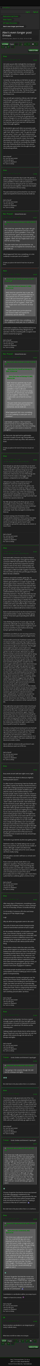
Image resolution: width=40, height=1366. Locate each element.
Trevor (6, 1057)
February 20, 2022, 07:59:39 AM (11, 551)
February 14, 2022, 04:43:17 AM (11, 459)
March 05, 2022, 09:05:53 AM (11, 1015)
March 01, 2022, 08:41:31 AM (11, 899)
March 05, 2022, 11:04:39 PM (11, 1143)
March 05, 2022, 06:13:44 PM (11, 1094)
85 (8, 47)
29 (29, 44)
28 (25, 44)
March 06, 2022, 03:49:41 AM (11, 1219)
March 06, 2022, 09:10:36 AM (11, 1321)
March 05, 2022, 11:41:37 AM (11, 1061)
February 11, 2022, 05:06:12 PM (11, 173)
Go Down (5, 44)
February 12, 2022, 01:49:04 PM (11, 357)
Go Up (4, 1341)
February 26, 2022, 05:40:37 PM (11, 769)
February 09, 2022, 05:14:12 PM (11, 60)
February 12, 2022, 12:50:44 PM (11, 274)
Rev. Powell (8, 214)
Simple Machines (25, 1361)
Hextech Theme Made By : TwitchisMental (20, 1364)
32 (3, 47)
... (22, 44)
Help (11, 1359)
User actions (33, 50)
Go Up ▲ (27, 1359)
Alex (5, 56)
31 (37, 44)
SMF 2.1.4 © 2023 (15, 1361)
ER (4, 1317)
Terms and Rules (18, 1359)
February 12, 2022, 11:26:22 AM (11, 217)
